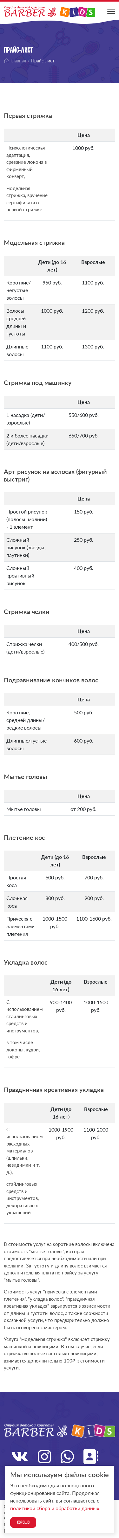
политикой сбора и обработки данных (54, 1508)
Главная (15, 60)
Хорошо (23, 1522)
